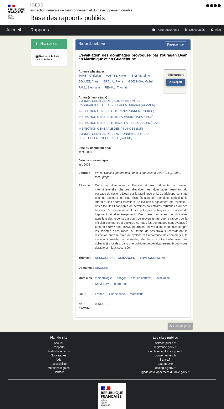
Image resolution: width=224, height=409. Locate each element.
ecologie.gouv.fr (165, 368)
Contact (59, 372)
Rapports (58, 347)
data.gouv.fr (165, 363)
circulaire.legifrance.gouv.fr (165, 351)
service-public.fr (165, 343)
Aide (59, 359)
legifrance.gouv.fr (165, 347)
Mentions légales (58, 368)
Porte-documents (58, 351)
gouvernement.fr (165, 355)
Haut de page (180, 326)
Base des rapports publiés (67, 18)
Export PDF (175, 44)
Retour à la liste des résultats (47, 58)
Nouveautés (58, 355)
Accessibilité (59, 363)
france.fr (165, 359)
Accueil (58, 343)
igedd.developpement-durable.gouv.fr (165, 372)
